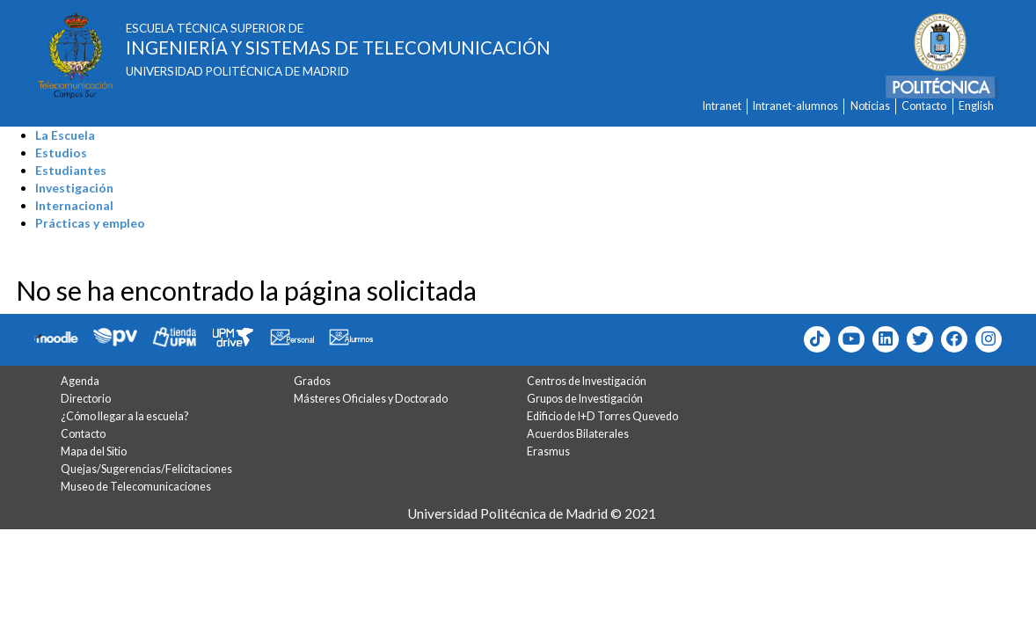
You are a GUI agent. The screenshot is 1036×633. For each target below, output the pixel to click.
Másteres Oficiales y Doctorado (371, 398)
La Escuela (65, 134)
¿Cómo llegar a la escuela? (124, 416)
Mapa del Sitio (94, 451)
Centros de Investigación (586, 381)
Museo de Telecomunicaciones (136, 486)
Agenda (80, 381)
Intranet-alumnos (795, 106)
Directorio (86, 398)
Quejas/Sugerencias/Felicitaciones (146, 469)
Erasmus (548, 451)
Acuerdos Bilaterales (578, 433)
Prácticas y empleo (90, 222)
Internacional (74, 205)
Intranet (722, 106)
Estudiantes (70, 170)
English (976, 106)
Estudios (61, 152)
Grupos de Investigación (585, 398)
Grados (312, 381)
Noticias (870, 106)
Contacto (923, 106)
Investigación (74, 187)
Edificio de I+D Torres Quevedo (602, 416)
